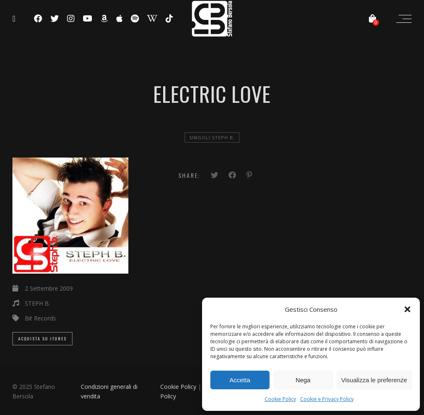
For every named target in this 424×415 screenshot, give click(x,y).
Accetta (239, 379)
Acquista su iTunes (42, 338)
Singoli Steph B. (212, 137)
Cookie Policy (280, 399)
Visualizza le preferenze (374, 379)
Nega (303, 379)
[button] (407, 309)
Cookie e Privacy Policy (327, 399)
